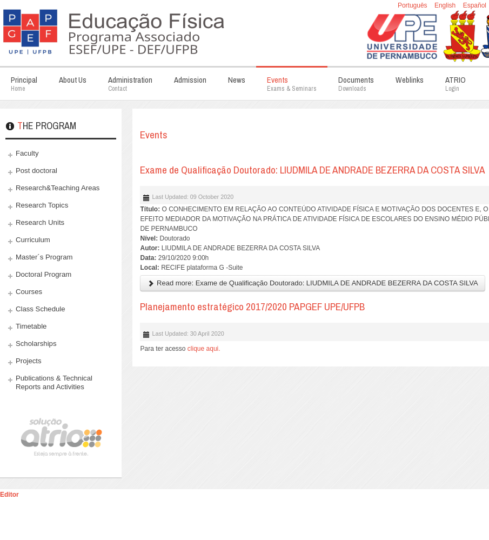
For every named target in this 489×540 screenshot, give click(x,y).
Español (474, 5)
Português (413, 5)
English (446, 5)
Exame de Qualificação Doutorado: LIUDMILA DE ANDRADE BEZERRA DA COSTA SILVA (312, 170)
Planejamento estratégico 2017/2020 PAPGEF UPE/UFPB (252, 306)
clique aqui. (204, 348)
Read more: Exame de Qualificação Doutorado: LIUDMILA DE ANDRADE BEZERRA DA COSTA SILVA (312, 283)
